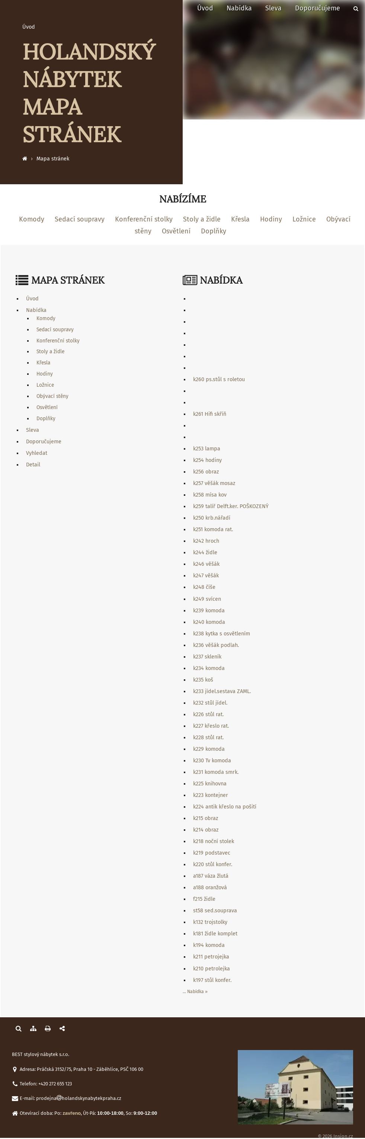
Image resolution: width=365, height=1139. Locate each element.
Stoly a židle (202, 219)
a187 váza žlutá (210, 876)
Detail (33, 465)
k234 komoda (209, 668)
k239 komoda (209, 610)
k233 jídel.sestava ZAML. (222, 691)
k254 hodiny (207, 460)
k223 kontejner (210, 795)
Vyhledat (36, 453)
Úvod (205, 8)
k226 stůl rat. (208, 714)
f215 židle (204, 899)
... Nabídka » (195, 991)
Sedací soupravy (80, 219)
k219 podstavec (211, 853)
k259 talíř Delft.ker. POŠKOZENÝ (231, 506)
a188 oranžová (210, 887)
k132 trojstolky (210, 922)
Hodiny (271, 219)
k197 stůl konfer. (212, 980)
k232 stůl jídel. (210, 703)
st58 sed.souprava (215, 910)
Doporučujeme (317, 8)
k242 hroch (206, 541)
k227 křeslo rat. (211, 726)
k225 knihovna (210, 784)
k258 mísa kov (210, 495)
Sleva (273, 8)
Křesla (240, 219)
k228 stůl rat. (208, 737)
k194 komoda (209, 945)
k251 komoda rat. (213, 529)
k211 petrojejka (211, 957)
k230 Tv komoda (212, 760)
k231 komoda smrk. (215, 772)
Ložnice (304, 219)
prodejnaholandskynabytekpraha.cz (78, 1098)
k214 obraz (205, 830)
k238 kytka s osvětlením (221, 634)
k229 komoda (209, 749)
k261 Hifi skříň (209, 414)
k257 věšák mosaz (214, 483)
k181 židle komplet (215, 934)
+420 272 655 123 (55, 1084)
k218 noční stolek (213, 841)
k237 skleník (207, 657)
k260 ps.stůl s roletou (219, 379)
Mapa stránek (52, 159)
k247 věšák (206, 575)
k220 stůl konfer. (212, 864)
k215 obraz (205, 818)
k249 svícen (207, 599)
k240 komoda (209, 622)
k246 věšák (206, 564)
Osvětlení (176, 231)
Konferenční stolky (144, 219)
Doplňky (213, 231)
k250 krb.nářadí (211, 518)
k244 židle (205, 552)
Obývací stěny (52, 396)
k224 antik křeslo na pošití (224, 807)
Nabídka (239, 8)
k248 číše (204, 587)
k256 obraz (206, 472)
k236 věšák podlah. (216, 645)
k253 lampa (206, 449)
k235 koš (203, 680)
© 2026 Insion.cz (335, 1136)
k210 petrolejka (211, 969)
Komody (31, 219)
